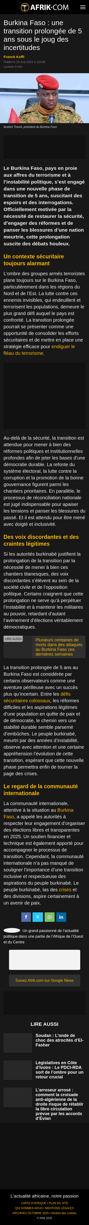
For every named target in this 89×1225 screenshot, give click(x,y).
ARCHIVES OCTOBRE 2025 (30, 1213)
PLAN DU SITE (58, 1203)
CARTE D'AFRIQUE (33, 1203)
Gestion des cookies (64, 1213)
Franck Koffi (14, 57)
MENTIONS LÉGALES (59, 1208)
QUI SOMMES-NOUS (29, 1208)
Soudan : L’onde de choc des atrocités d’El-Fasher (60, 1040)
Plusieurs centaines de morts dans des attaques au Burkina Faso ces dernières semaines (59, 647)
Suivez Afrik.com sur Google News (44, 980)
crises (65, 889)
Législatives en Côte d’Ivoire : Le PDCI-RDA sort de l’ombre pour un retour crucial (60, 1069)
